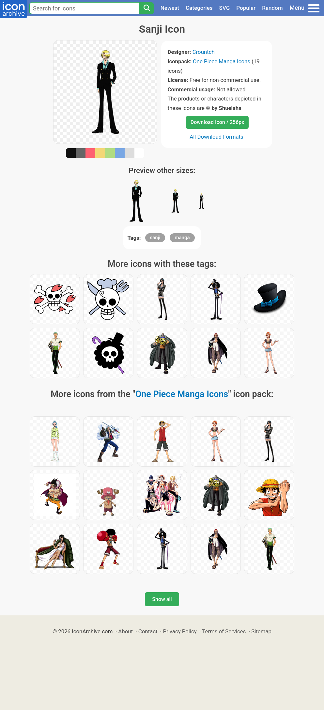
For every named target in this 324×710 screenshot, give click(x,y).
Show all (162, 599)
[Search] (146, 8)
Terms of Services (224, 631)
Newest (170, 8)
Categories (199, 8)
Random (272, 8)
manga (182, 237)
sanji (155, 237)
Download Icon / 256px (217, 122)
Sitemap (261, 631)
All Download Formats (216, 136)
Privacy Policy (179, 631)
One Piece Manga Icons (221, 61)
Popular (245, 8)
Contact (148, 631)
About (125, 631)
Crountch (204, 52)
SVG (224, 8)
